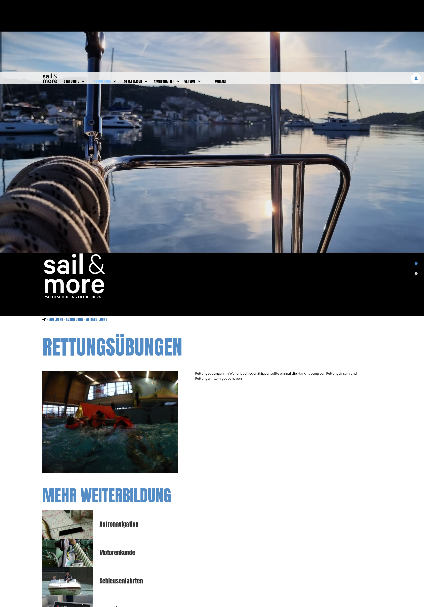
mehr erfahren (377, 598)
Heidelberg (55, 247)
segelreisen (133, 9)
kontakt (220, 9)
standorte (71, 9)
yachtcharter (164, 9)
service (190, 9)
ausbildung (102, 9)
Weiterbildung (96, 247)
